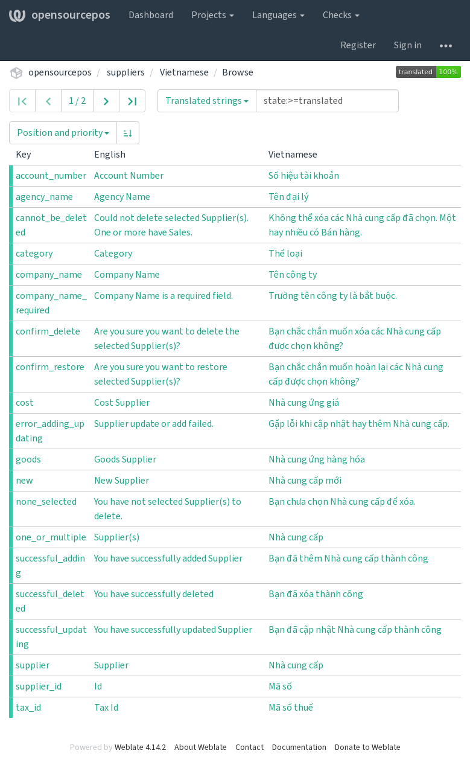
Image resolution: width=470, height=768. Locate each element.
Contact (249, 747)
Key (28, 154)
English (114, 154)
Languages (278, 15)
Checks (341, 15)
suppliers (126, 72)
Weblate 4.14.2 (140, 747)
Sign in (408, 45)
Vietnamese (184, 72)
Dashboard (151, 15)
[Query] (327, 100)
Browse (237, 72)
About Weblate (200, 747)
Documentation (299, 747)
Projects (212, 15)
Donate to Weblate (368, 747)
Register (358, 45)
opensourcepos (59, 15)
